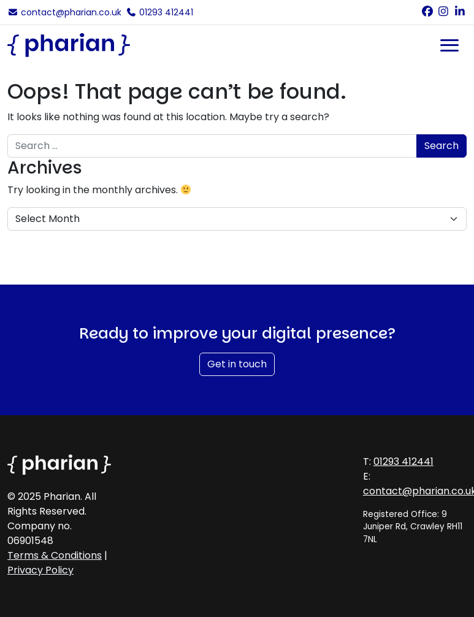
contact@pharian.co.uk (64, 12)
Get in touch (237, 364)
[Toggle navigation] (449, 45)
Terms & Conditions (54, 555)
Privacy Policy (40, 570)
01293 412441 (160, 12)
